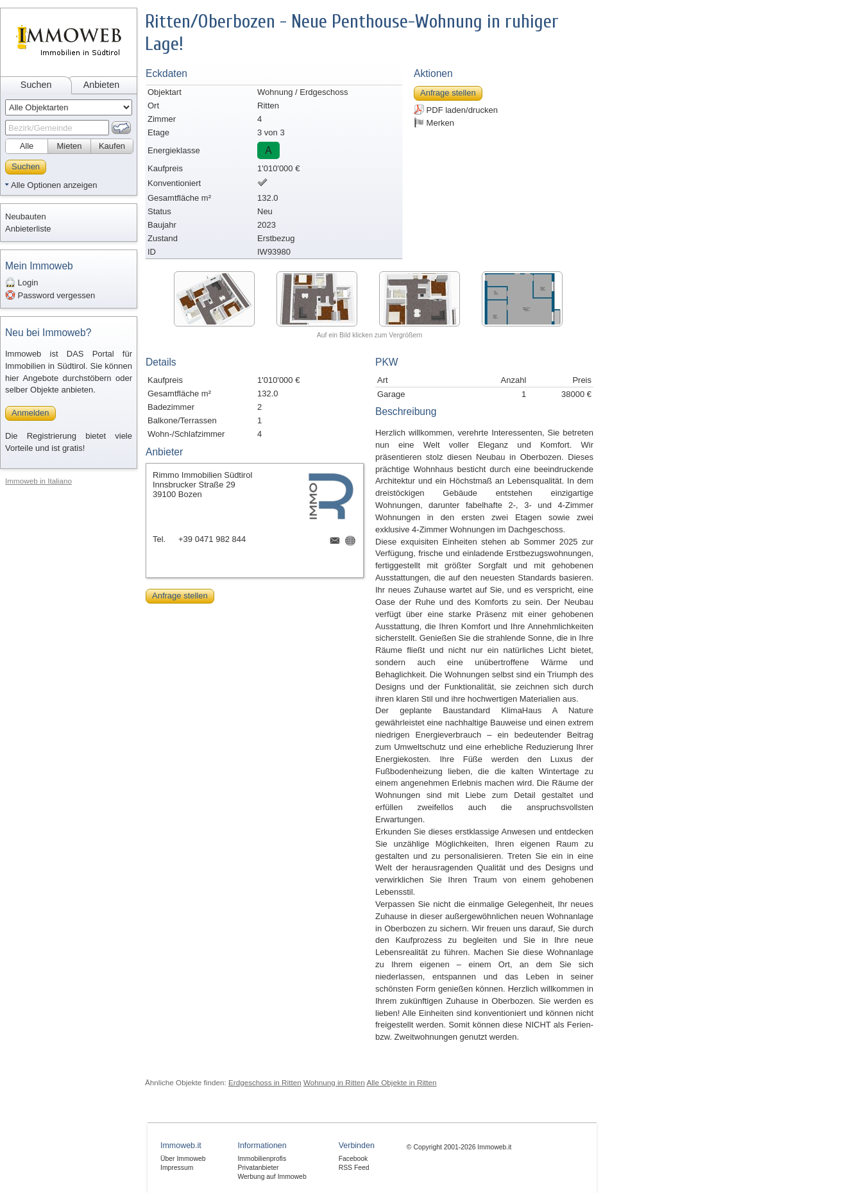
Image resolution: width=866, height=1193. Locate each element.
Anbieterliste (28, 228)
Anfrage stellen (448, 92)
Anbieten (101, 85)
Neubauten (25, 216)
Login (21, 282)
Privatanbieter (257, 1167)
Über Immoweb (182, 1158)
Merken (434, 122)
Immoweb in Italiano (38, 481)
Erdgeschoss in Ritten (264, 1082)
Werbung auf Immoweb (271, 1176)
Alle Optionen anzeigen (54, 185)
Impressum (176, 1167)
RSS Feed (354, 1167)
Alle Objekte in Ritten (401, 1082)
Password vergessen (50, 295)
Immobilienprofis (261, 1158)
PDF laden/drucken (456, 110)
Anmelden (30, 413)
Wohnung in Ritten (334, 1082)
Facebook (353, 1158)
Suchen (36, 85)
